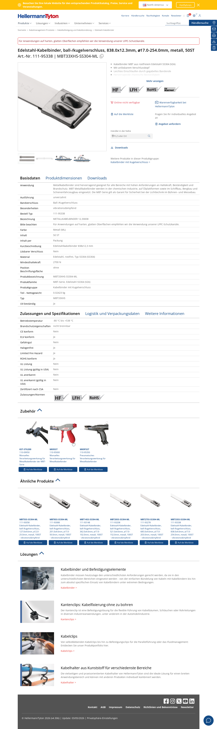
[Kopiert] (101, 56)
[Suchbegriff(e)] (182, 23)
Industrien (61, 23)
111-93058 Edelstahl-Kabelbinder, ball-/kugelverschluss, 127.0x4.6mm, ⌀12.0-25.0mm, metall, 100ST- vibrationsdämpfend (33, 514)
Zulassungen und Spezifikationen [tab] (50, 313)
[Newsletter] (214, 29)
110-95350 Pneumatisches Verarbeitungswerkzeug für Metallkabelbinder (94, 441)
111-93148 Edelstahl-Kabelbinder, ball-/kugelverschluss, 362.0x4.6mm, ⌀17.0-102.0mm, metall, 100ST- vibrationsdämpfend (93, 514)
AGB (103, 707)
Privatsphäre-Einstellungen (102, 718)
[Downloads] (214, 42)
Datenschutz (133, 707)
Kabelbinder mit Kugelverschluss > (130, 162)
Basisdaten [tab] (30, 177)
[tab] (108, 412)
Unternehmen (83, 23)
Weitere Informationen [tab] (164, 313)
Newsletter (187, 707)
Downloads (119, 147)
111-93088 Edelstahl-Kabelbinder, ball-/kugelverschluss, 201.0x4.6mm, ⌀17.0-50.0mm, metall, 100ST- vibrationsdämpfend (63, 514)
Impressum (115, 707)
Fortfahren (186, 5)
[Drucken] (214, 35)
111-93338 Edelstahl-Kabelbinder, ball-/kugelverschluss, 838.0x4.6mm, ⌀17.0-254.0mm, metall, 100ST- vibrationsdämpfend (184, 514)
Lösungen (42, 23)
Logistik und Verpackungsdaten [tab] (112, 313)
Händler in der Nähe (121, 130)
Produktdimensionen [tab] (64, 177)
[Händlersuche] (214, 23)
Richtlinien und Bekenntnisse (160, 707)
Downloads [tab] (97, 177)
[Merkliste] (214, 48)
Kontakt (92, 707)
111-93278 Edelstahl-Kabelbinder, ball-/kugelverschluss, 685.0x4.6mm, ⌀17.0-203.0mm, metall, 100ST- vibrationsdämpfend (154, 514)
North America (156, 4)
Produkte (23, 23)
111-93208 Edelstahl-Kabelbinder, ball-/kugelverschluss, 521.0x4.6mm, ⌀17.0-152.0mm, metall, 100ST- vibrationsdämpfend (123, 514)
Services (103, 23)
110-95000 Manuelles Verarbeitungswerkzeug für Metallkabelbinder (63, 441)
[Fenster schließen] (198, 5)
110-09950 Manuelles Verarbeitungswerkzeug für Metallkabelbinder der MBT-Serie (33, 443)
